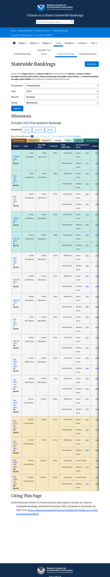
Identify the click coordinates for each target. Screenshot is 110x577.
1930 (97, 419)
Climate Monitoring (25, 30)
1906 (87, 266)
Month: (15, 96)
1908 (87, 307)
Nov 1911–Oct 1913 (15, 424)
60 (80, 136)
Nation (35, 43)
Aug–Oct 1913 (15, 198)
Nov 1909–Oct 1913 (15, 463)
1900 (97, 204)
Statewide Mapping (22, 54)
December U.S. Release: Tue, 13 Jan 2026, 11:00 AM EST (32, 35)
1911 (87, 163)
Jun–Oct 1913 (16, 239)
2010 (97, 245)
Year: (13, 91)
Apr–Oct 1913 (16, 280)
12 (66, 136)
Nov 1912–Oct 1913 (15, 383)
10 (60, 136)
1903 (87, 225)
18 (68, 136)
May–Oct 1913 (15, 260)
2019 (97, 184)
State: (14, 102)
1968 (97, 286)
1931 (97, 440)
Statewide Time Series (44, 52)
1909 (87, 450)
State (58, 43)
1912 (87, 153)
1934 (97, 399)
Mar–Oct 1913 (16, 301)
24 (71, 136)
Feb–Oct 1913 (15, 321)
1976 (97, 194)
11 (63, 136)
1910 (97, 296)
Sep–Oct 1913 (15, 178)
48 (77, 136)
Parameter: (17, 85)
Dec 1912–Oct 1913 (15, 362)
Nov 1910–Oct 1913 (15, 444)
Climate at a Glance (42, 30)
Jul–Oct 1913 (16, 219)
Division (70, 43)
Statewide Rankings (60, 30)
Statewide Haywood (87, 54)
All (32, 136)
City (94, 43)
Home (13, 30)
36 (74, 136)
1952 (97, 153)
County (83, 43)
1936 (97, 235)
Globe (23, 43)
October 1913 (16, 157)
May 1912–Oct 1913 (15, 403)
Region (47, 43)
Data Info (91, 64)
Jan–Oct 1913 (16, 342)
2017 (97, 430)
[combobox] (55, 43)
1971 (97, 163)
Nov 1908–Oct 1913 (15, 480)
